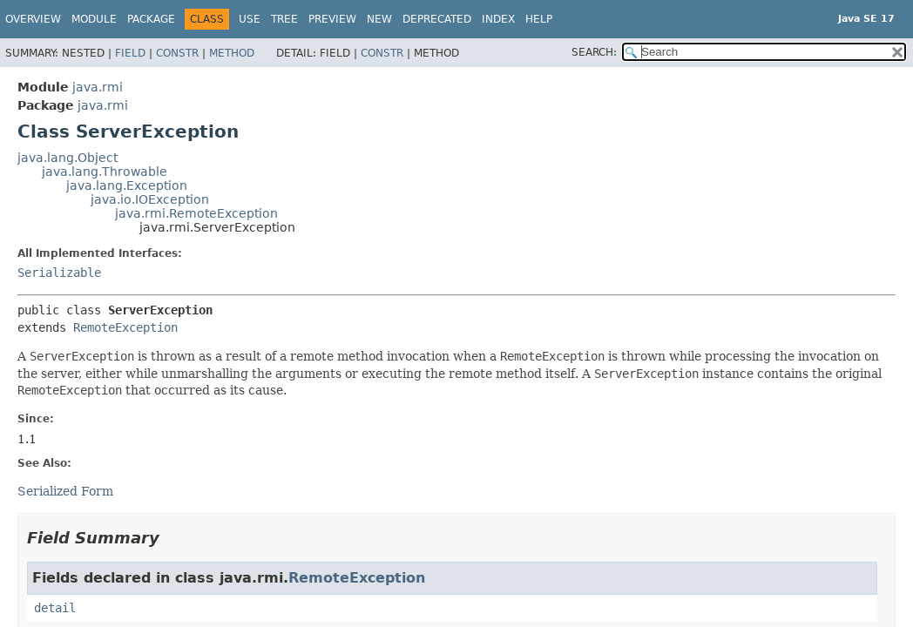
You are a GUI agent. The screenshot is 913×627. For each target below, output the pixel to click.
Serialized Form (65, 491)
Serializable (59, 273)
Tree (284, 19)
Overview (33, 19)
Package (151, 19)
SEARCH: (594, 52)
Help (538, 19)
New (379, 19)
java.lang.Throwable (104, 172)
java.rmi (97, 87)
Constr (177, 53)
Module (94, 19)
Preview (332, 19)
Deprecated (436, 19)
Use (249, 19)
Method (231, 53)
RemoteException (125, 327)
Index (498, 19)
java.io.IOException (150, 199)
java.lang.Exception (126, 185)
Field (130, 53)
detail (55, 608)
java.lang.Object (67, 158)
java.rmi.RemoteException (196, 213)
